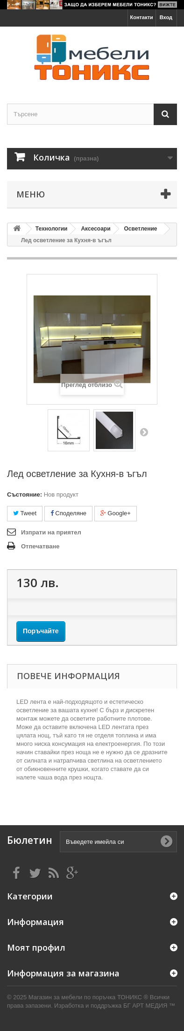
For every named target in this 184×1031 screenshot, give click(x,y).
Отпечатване (40, 546)
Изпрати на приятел (51, 532)
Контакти (141, 17)
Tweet (24, 513)
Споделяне (68, 513)
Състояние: (24, 494)
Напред (144, 431)
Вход (166, 17)
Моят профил (36, 947)
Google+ (115, 513)
